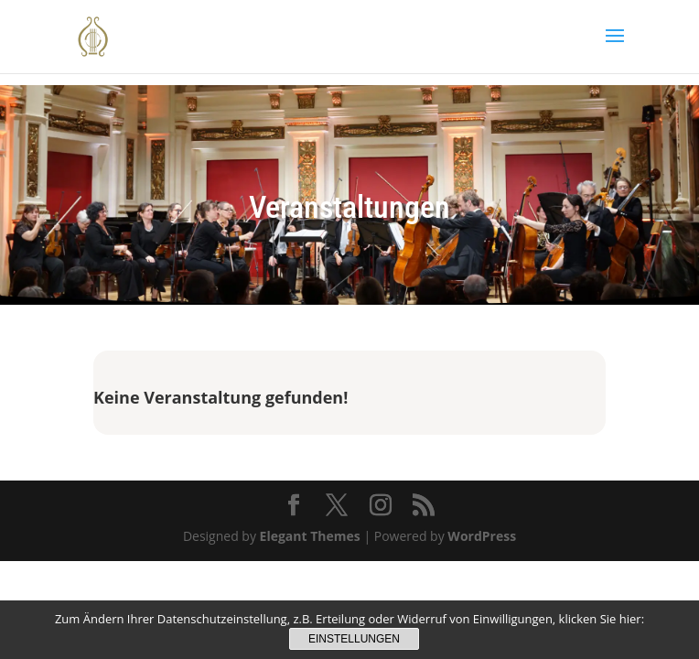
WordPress (481, 536)
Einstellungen (354, 638)
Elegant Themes (310, 536)
